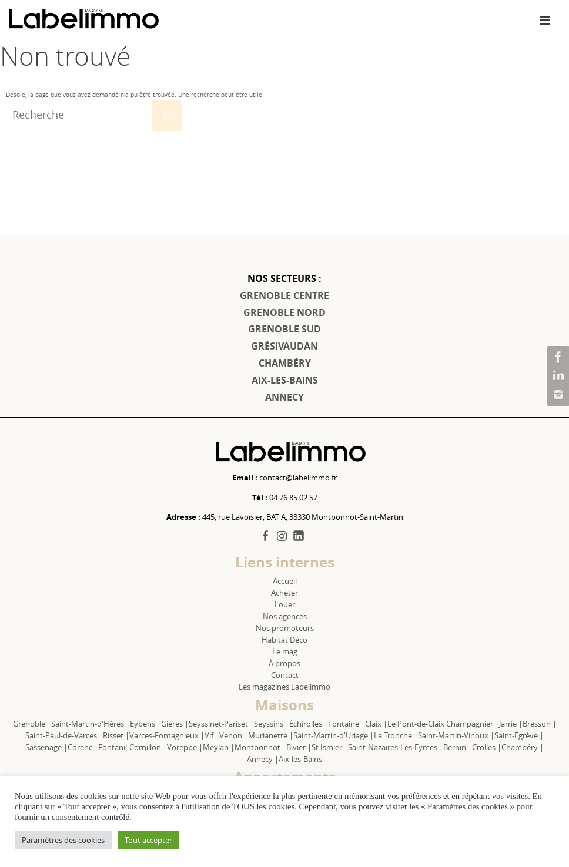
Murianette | (270, 735)
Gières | (175, 723)
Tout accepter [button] (148, 840)
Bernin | (457, 747)
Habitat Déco (284, 639)
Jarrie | (511, 723)
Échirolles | (308, 723)
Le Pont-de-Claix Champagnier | (443, 723)
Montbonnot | (260, 747)
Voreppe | (185, 747)
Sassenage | (46, 747)
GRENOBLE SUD (284, 328)
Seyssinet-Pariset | (221, 723)
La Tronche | (396, 735)
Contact (285, 675)
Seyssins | (271, 723)
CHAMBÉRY (285, 363)
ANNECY (284, 397)
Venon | (233, 735)
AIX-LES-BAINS (285, 380)
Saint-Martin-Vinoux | (456, 735)
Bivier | (299, 747)
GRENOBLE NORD (284, 312)
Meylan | (219, 747)
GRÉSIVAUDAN (284, 346)
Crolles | (486, 747)
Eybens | (145, 723)
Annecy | (263, 759)
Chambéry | (522, 747)
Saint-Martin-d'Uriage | (333, 735)
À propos (284, 663)
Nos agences (285, 616)
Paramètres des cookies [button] (63, 840)
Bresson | (540, 723)
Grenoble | (32, 723)
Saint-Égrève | (519, 735)
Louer (285, 604)
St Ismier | (330, 747)
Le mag (284, 651)
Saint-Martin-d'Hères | (90, 723)
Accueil (285, 581)
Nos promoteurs (285, 628)
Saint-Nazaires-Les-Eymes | (395, 747)
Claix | (376, 723)
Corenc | (83, 747)
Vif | (212, 735)
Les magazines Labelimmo (284, 686)
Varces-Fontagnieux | (167, 735)
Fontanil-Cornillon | (132, 747)
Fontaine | (346, 723)
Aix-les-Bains (300, 759)
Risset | (116, 735)
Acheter (284, 592)
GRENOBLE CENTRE (284, 295)
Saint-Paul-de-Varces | (64, 735)
